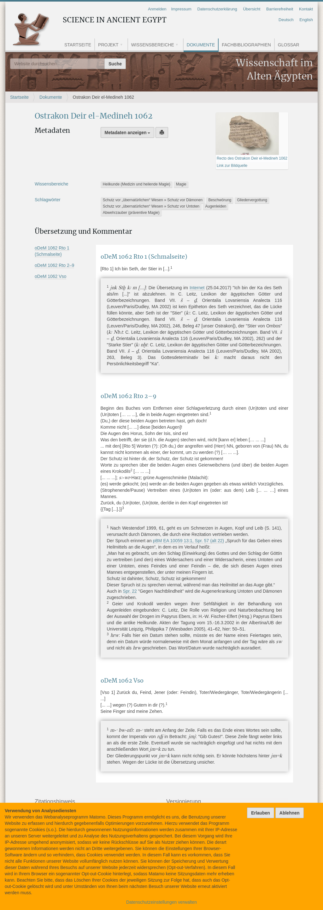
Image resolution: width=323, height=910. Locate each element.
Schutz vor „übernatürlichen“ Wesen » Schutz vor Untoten (151, 206)
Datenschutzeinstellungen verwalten (161, 902)
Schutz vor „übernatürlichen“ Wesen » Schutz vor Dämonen (153, 200)
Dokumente (201, 44)
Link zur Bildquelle (232, 165)
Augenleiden (215, 206)
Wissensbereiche (152, 44)
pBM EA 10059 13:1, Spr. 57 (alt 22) (188, 540)
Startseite (77, 44)
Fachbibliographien (246, 44)
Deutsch (286, 19)
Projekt (108, 44)
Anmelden (157, 9)
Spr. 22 (130, 591)
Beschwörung (220, 200)
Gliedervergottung (252, 200)
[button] (123, 45)
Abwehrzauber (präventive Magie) (131, 212)
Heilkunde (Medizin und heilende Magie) (136, 184)
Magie (181, 184)
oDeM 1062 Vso (50, 276)
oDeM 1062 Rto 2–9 (54, 265)
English (306, 19)
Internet (197, 287)
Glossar (288, 44)
